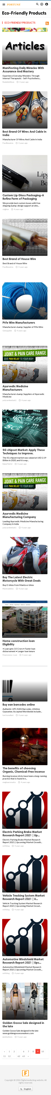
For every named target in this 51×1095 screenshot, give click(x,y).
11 (4, 1056)
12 (9, 1056)
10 (42, 1051)
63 (23, 1056)
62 (19, 1056)
